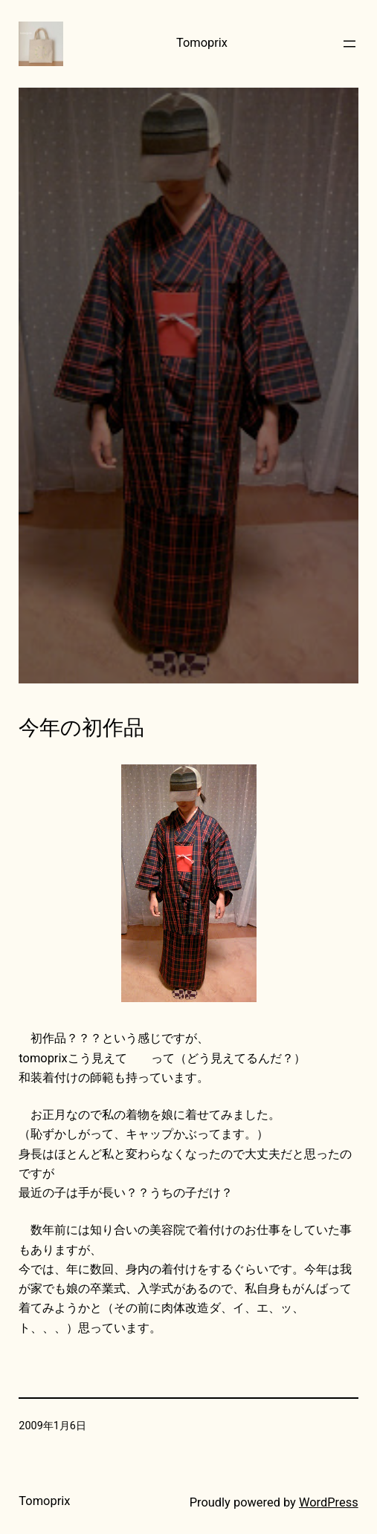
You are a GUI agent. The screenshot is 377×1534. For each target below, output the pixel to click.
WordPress (328, 1502)
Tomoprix (202, 43)
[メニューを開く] (349, 44)
